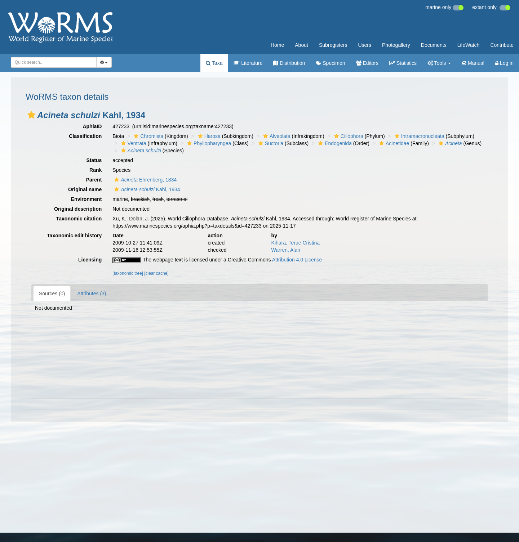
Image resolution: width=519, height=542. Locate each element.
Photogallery (396, 45)
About (301, 45)
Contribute (502, 45)
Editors (367, 63)
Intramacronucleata (418, 136)
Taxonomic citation (79, 218)
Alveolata (275, 136)
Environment (86, 199)
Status (94, 160)
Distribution (289, 63)
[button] (31, 115)
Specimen (330, 63)
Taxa (214, 63)
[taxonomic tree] (127, 273)
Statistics (403, 63)
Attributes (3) (91, 293)
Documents (434, 45)
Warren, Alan (285, 250)
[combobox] (54, 62)
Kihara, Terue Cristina (295, 243)
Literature (247, 63)
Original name (85, 189)
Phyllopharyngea (208, 143)
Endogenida (334, 143)
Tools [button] (439, 63)
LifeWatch (468, 45)
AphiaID (92, 126)
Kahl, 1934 (146, 189)
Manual (473, 63)
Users (364, 45)
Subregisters (333, 45)
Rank (95, 170)
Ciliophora (347, 136)
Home (277, 45)
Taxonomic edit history (74, 235)
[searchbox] (51, 62)
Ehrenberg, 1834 (144, 180)
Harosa (208, 136)
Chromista (147, 136)
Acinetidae (393, 143)
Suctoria (270, 143)
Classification (85, 136)
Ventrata (132, 143)
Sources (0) (52, 293)
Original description (78, 209)
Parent (94, 180)
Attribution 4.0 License (297, 260)
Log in (504, 63)
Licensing (90, 260)
